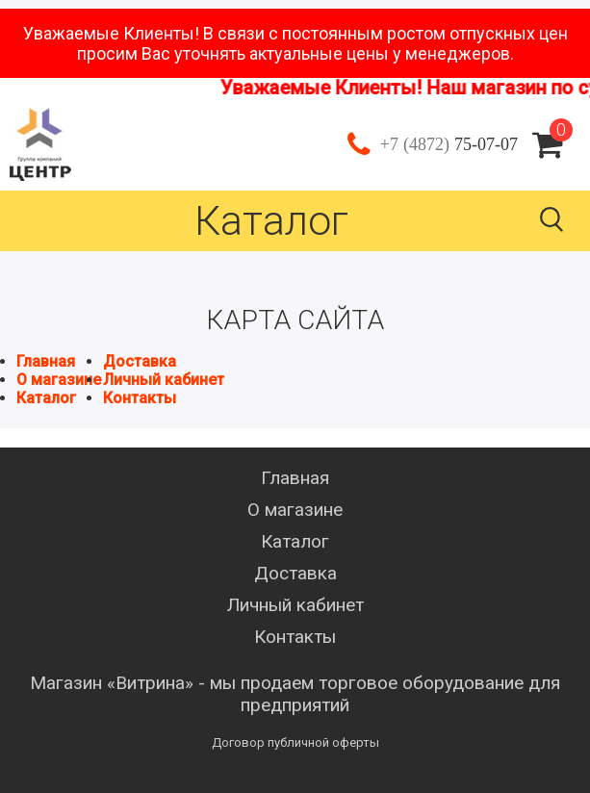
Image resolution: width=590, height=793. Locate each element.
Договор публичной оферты (295, 742)
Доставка (139, 361)
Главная (45, 361)
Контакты (139, 398)
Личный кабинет (163, 380)
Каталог (46, 398)
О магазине (58, 380)
